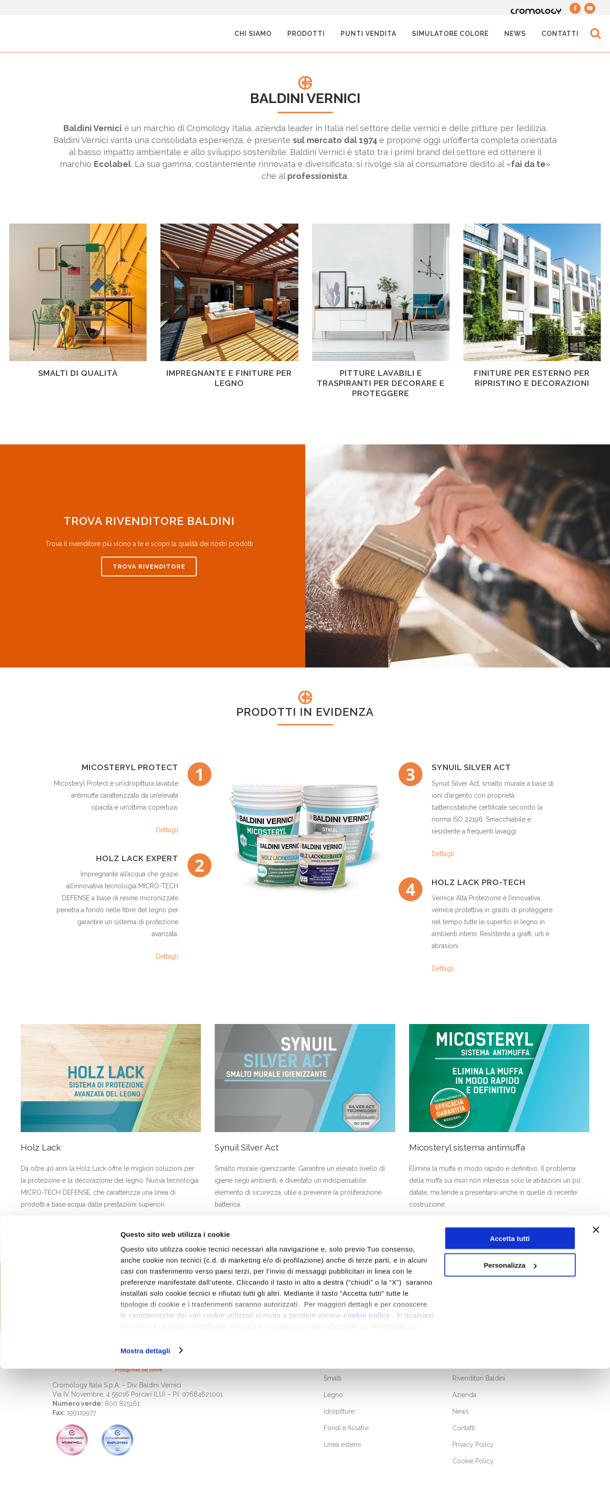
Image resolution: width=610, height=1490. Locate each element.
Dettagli (167, 830)
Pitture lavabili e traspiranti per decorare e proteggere (381, 383)
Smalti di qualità (78, 373)
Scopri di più (56, 1229)
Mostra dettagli (145, 1472)
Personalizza (510, 1387)
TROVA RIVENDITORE (149, 566)
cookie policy (366, 1436)
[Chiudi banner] (596, 1351)
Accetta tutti (510, 1359)
